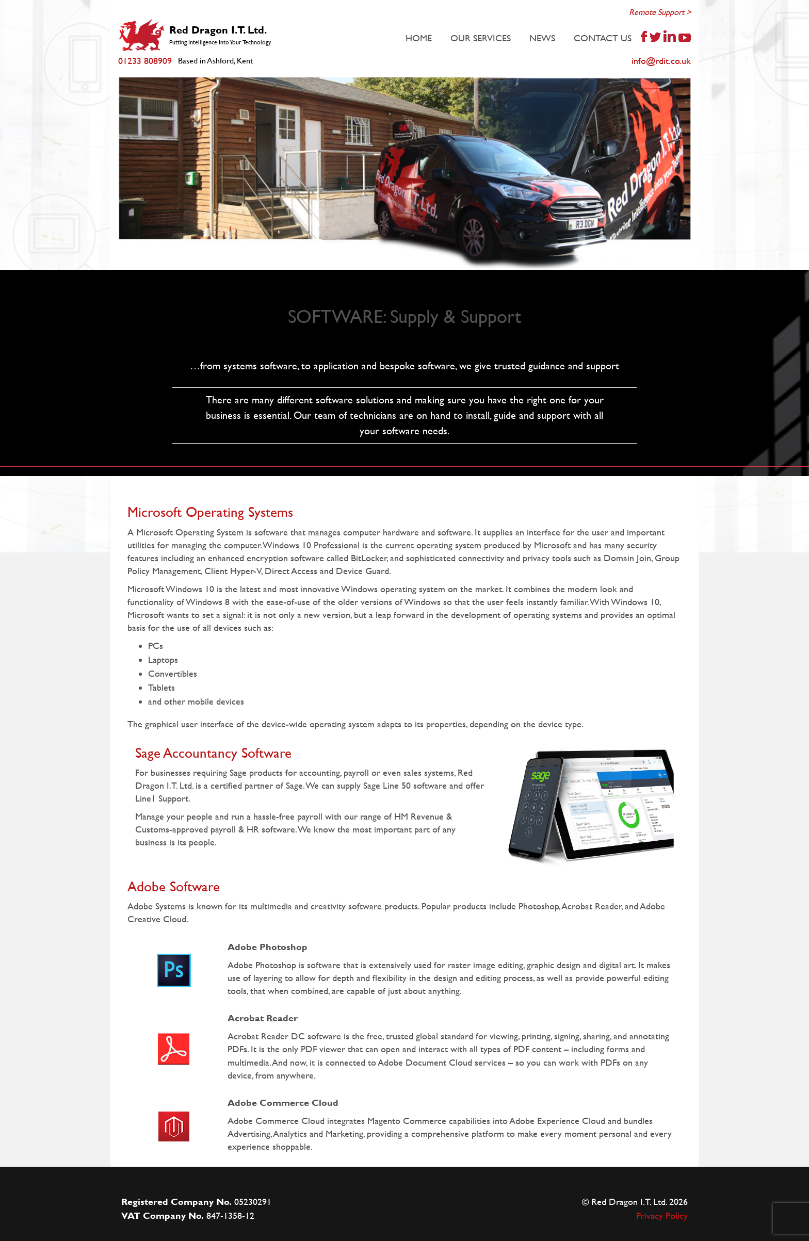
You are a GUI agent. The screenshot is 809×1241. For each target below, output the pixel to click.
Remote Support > (660, 12)
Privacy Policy (662, 1215)
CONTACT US (603, 37)
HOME (419, 37)
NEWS (542, 37)
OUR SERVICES (480, 37)
